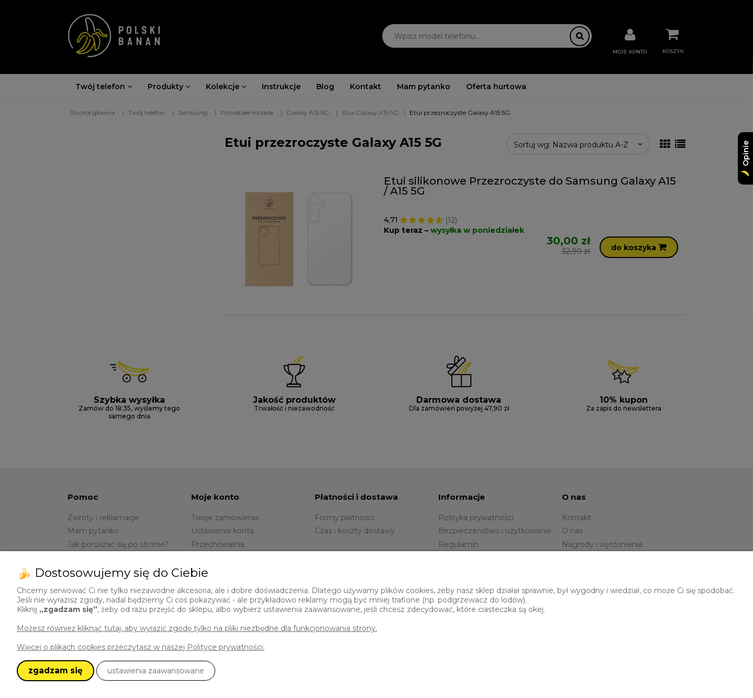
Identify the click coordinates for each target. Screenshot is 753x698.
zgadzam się (55, 670)
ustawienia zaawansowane (155, 670)
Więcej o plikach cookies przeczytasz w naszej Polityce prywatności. (140, 647)
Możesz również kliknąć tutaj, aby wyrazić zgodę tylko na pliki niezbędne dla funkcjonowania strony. (197, 628)
